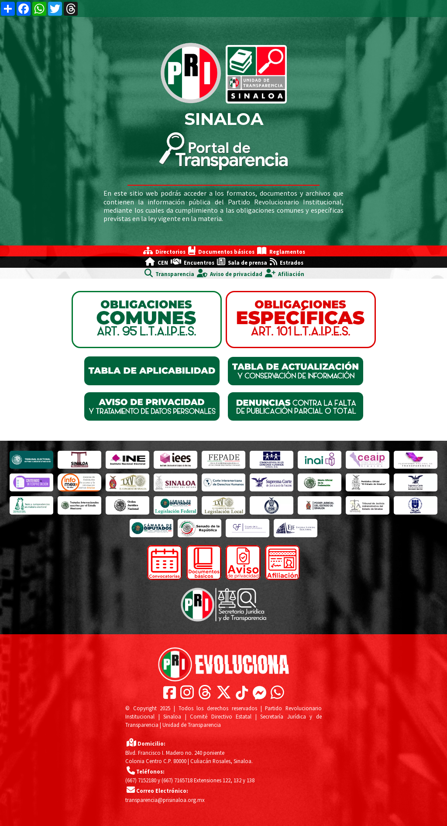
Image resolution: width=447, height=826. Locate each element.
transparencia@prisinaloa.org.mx (165, 799)
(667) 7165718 (177, 780)
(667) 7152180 (140, 780)
